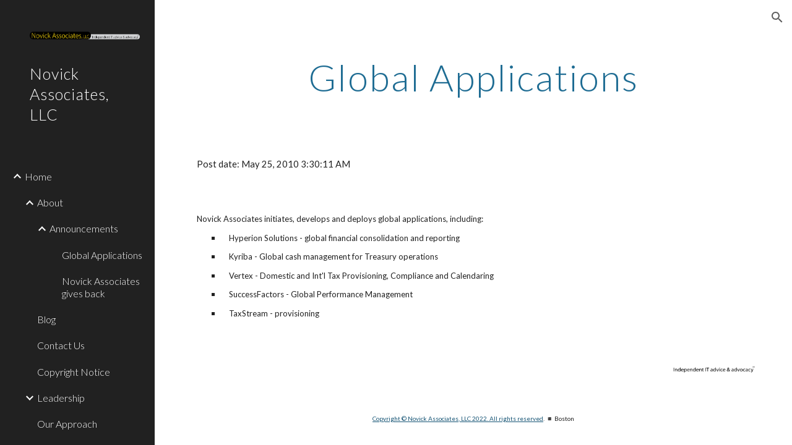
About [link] (50, 202)
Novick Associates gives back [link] (101, 287)
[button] (777, 17)
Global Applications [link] (102, 255)
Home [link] (38, 176)
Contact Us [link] (61, 345)
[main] (473, 77)
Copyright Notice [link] (73, 372)
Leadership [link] (61, 398)
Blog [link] (46, 319)
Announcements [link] (84, 228)
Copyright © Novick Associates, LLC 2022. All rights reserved (457, 418)
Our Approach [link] (67, 424)
